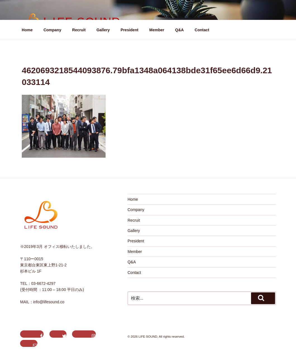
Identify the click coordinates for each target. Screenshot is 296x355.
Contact (202, 30)
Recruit (78, 30)
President (130, 30)
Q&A (179, 30)
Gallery (102, 30)
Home (27, 30)
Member (156, 30)
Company (52, 30)
